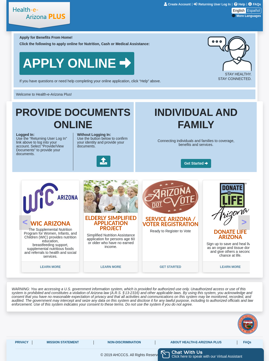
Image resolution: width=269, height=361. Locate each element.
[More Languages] (246, 16)
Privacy (21, 342)
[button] (76, 63)
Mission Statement (63, 342)
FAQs (247, 342)
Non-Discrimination (124, 342)
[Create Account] (178, 4)
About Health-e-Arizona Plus (195, 342)
